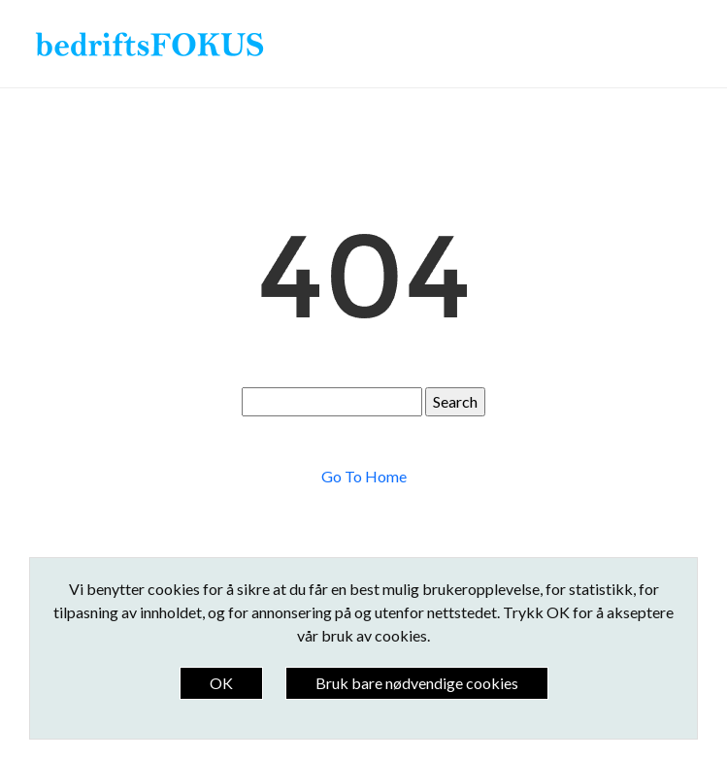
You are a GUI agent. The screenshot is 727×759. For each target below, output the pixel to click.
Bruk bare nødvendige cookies (416, 683)
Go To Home (364, 476)
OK (221, 683)
